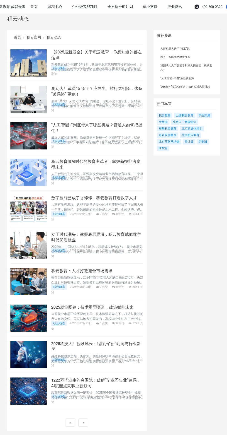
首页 (17, 37)
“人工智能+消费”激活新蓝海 (177, 78)
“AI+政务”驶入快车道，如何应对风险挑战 (185, 86)
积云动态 (53, 37)
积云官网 (34, 37)
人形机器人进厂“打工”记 (175, 48)
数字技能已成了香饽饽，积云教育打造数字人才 (94, 198)
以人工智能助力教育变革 (175, 57)
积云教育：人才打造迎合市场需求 (81, 271)
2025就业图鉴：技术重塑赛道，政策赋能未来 (92, 307)
